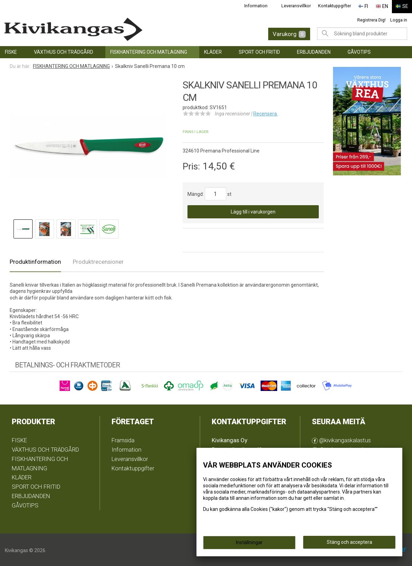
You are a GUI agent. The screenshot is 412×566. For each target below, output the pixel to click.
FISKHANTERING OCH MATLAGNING (148, 50)
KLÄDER (213, 50)
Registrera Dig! (371, 18)
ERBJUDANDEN (314, 50)
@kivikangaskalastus (341, 438)
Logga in (398, 18)
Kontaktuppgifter (338, 5)
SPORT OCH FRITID (259, 50)
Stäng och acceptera (349, 542)
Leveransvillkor (300, 5)
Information (259, 5)
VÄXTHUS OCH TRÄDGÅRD (63, 50)
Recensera (265, 112)
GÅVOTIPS (359, 50)
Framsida (123, 438)
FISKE (11, 50)
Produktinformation (35, 260)
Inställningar (249, 542)
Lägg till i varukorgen (253, 210)
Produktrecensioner (98, 260)
